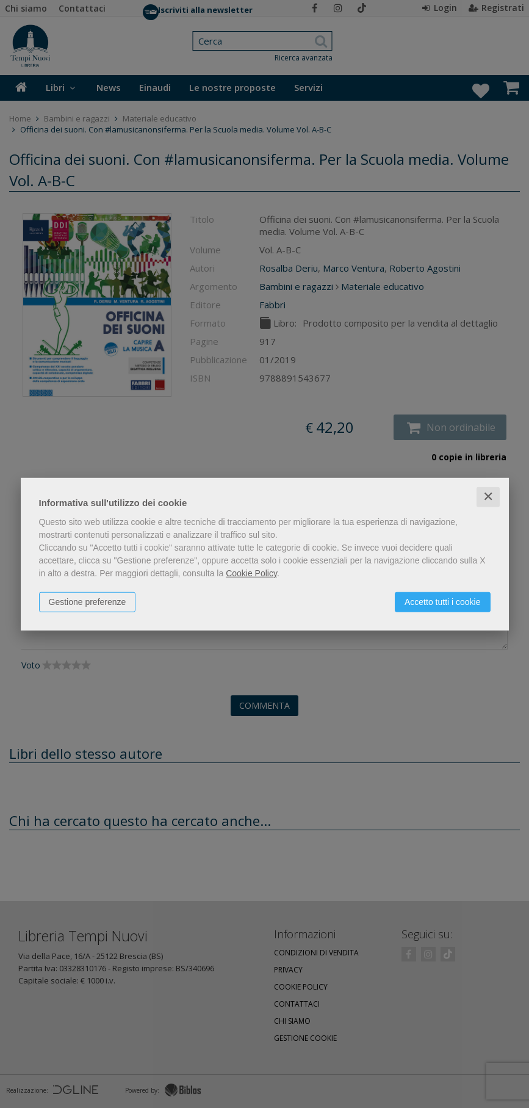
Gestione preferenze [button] (87, 602)
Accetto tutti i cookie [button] (443, 602)
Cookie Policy (251, 573)
